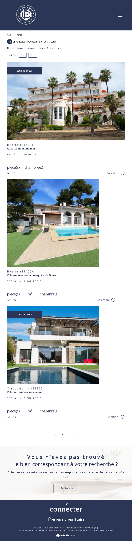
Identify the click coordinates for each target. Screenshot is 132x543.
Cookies (110, 530)
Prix (22, 55)
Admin (71, 530)
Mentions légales (57, 530)
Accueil (10, 35)
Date (33, 55)
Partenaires (81, 530)
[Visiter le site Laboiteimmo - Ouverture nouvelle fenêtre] (66, 536)
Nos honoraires (25, 530)
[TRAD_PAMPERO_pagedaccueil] (26, 23)
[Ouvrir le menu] (120, 15)
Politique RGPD (97, 530)
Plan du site (41, 530)
